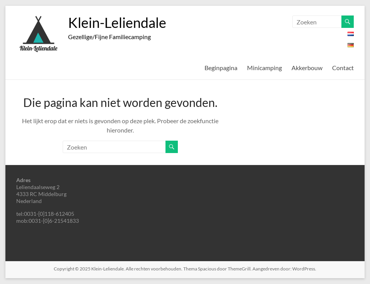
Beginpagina (221, 67)
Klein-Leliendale (117, 22)
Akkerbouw (307, 67)
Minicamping (264, 67)
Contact (343, 67)
